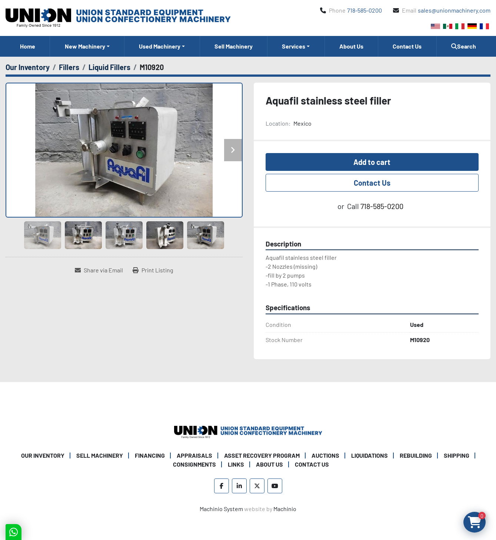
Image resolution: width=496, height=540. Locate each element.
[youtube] (274, 485)
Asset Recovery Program (262, 455)
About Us (351, 46)
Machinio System (221, 508)
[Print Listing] (153, 270)
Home (27, 46)
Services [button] (293, 46)
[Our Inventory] (28, 67)
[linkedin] (239, 485)
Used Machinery (159, 46)
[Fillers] (69, 67)
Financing (150, 455)
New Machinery (85, 46)
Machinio (284, 508)
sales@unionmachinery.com (454, 10)
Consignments (194, 464)
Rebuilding (416, 455)
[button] (87, 46)
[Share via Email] (99, 270)
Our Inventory (42, 455)
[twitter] (257, 485)
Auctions (325, 455)
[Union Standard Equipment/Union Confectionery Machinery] (248, 431)
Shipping (456, 455)
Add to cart (371, 162)
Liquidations (369, 455)
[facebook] (221, 485)
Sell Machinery (233, 46)
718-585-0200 (364, 10)
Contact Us (407, 46)
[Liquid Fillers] (109, 67)
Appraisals (194, 455)
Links (236, 464)
